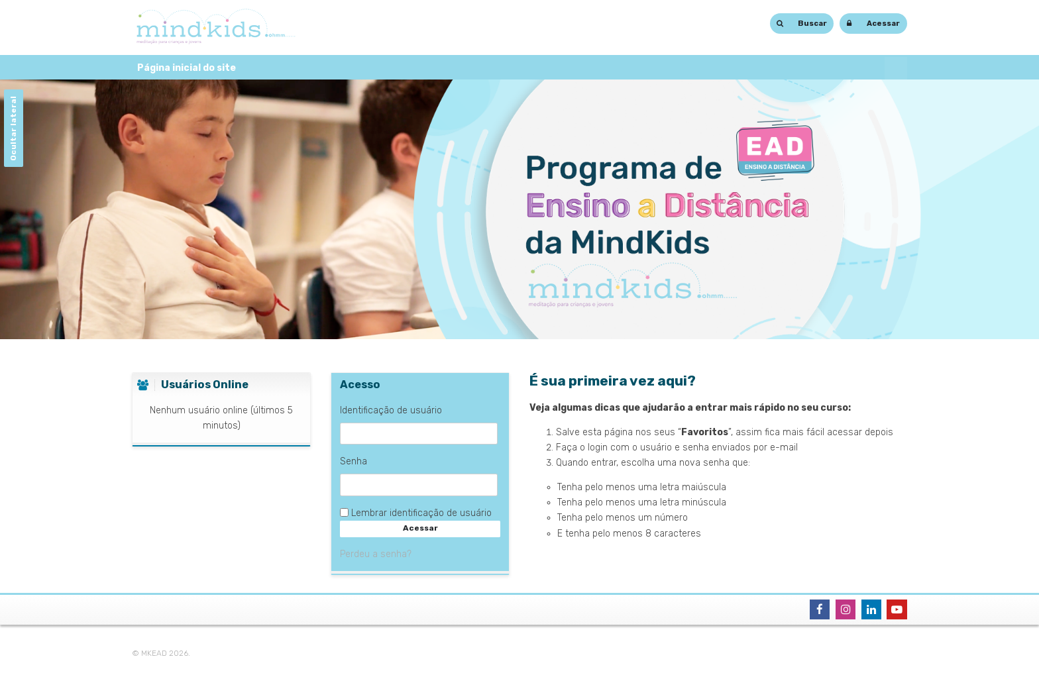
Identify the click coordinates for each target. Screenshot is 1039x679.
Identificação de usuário (391, 410)
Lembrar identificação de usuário (421, 513)
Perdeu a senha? (375, 554)
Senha (353, 461)
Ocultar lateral (12, 128)
